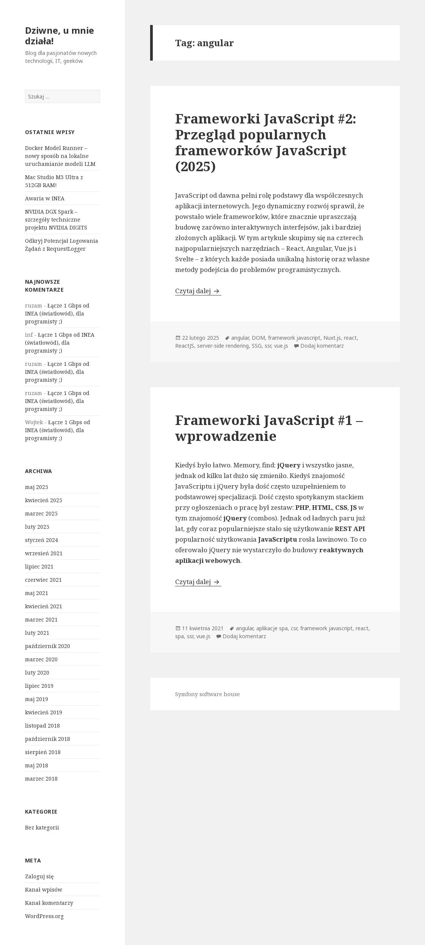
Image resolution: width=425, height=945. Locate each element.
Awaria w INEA (44, 198)
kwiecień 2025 (43, 500)
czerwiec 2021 (43, 579)
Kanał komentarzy (49, 902)
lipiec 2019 (39, 685)
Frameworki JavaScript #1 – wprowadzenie (269, 428)
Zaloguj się (39, 876)
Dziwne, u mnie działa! (59, 35)
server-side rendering (223, 345)
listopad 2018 (42, 725)
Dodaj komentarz (322, 345)
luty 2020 (37, 672)
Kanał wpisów (43, 889)
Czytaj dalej (198, 290)
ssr (268, 345)
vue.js (281, 345)
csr (294, 628)
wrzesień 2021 (44, 553)
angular (240, 337)
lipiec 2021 (39, 566)
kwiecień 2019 (43, 712)
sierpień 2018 (43, 752)
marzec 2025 (41, 513)
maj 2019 (36, 699)
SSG (257, 345)
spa (179, 636)
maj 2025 (36, 486)
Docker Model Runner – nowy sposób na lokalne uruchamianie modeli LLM (60, 155)
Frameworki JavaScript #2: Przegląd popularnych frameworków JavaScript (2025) (265, 142)
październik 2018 (47, 738)
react (350, 337)
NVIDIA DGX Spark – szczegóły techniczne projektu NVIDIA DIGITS (56, 219)
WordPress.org (44, 916)
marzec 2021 (41, 619)
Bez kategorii (42, 827)
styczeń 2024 (41, 540)
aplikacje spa (272, 628)
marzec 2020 (41, 659)
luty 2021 (37, 632)
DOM (258, 337)
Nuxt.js (332, 337)
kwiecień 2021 (43, 606)
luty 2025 (37, 526)
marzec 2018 (41, 778)
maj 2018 (36, 765)
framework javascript (294, 337)
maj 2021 (36, 593)
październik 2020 (47, 646)
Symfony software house (207, 694)
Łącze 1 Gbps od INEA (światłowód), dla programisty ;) (57, 313)
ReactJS (184, 345)
